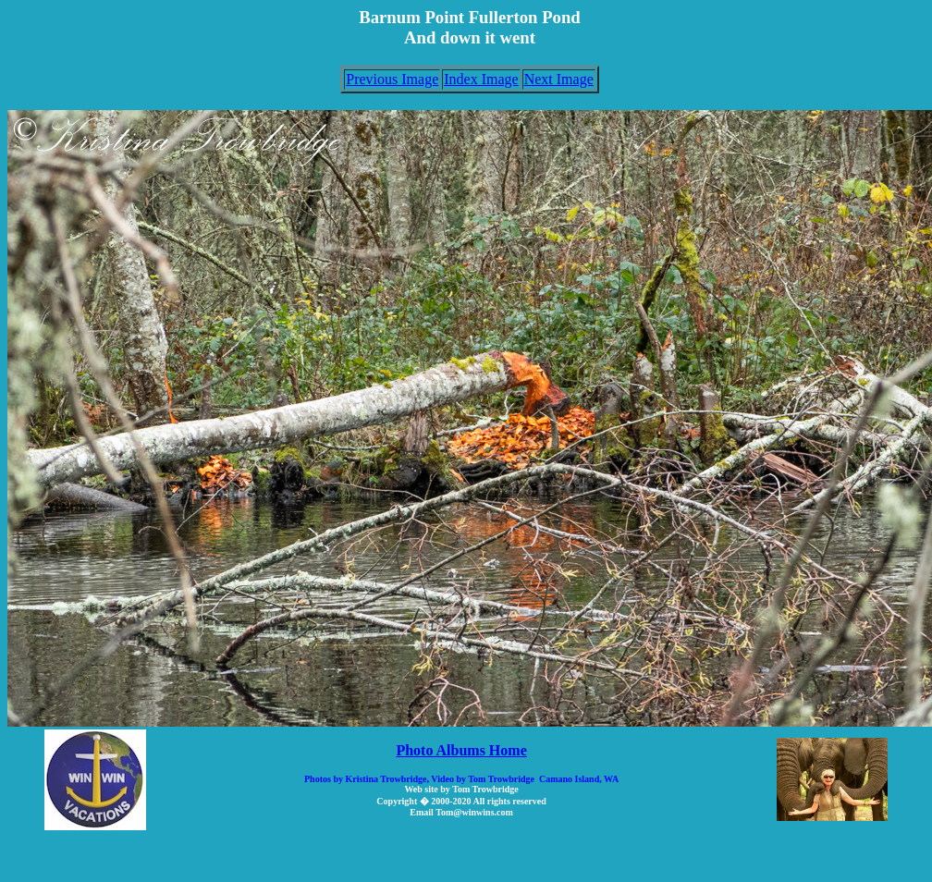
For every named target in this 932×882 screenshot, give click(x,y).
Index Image (481, 79)
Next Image (559, 79)
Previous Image (392, 79)
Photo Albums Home (461, 750)
